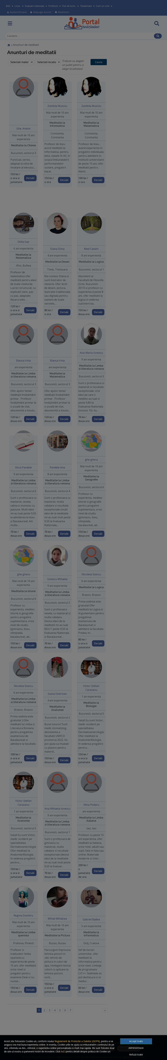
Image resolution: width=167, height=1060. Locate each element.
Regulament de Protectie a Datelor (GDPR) (77, 1041)
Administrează (136, 1047)
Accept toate (136, 1041)
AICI (63, 1051)
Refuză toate (136, 1054)
